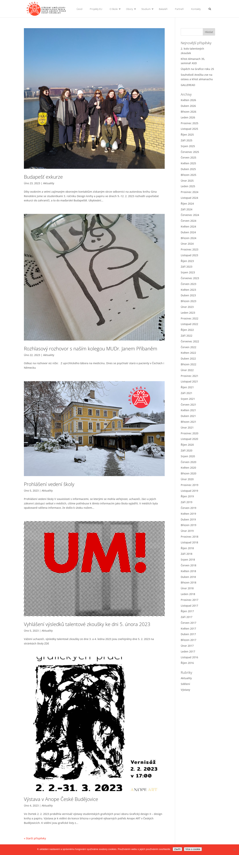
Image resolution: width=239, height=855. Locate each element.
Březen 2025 (188, 175)
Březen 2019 (188, 525)
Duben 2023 (188, 295)
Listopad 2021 (189, 381)
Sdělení (185, 684)
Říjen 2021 (187, 387)
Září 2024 (186, 209)
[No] (234, 850)
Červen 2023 (188, 284)
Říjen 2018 (187, 548)
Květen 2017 (188, 628)
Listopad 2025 (189, 129)
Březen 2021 (188, 421)
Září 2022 (186, 335)
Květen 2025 (188, 163)
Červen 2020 (188, 462)
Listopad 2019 (189, 490)
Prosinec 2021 (189, 376)
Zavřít (177, 849)
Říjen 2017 (187, 611)
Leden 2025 (188, 186)
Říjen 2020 (187, 444)
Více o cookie (192, 849)
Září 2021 (186, 393)
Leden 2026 (188, 117)
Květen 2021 (188, 410)
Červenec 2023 (190, 278)
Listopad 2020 (189, 439)
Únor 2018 (187, 588)
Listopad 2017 (189, 605)
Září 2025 (186, 140)
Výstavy (185, 689)
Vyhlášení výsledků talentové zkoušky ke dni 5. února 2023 (87, 624)
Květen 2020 (188, 467)
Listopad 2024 (189, 198)
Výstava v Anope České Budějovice (61, 799)
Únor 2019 (187, 531)
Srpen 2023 (188, 272)
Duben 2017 (188, 634)
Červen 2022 (188, 347)
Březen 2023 (188, 301)
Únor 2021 (187, 427)
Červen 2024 (188, 220)
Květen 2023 (188, 289)
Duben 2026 (188, 106)
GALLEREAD (188, 85)
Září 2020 (186, 450)
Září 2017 (186, 617)
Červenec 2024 (190, 215)
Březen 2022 (188, 364)
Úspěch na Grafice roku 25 (197, 69)
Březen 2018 (188, 582)
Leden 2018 (188, 594)
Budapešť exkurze (43, 176)
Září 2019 (186, 502)
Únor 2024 (187, 243)
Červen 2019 (188, 508)
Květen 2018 (188, 571)
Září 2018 (186, 554)
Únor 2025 (187, 180)
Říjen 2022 (187, 330)
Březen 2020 (188, 473)
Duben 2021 (188, 416)
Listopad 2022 (189, 324)
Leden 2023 (188, 312)
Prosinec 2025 (189, 123)
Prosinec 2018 (189, 536)
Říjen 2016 (187, 663)
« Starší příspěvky (35, 838)
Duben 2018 (188, 577)
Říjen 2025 (187, 134)
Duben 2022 (188, 358)
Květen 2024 (188, 226)
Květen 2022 (188, 352)
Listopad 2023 (189, 255)
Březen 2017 (188, 640)
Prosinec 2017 (189, 600)
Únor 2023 (187, 307)
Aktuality (48, 183)
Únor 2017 (187, 645)
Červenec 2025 (190, 152)
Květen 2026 (188, 100)
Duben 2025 (188, 169)
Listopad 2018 (189, 542)
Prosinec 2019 (189, 485)
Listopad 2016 (189, 657)
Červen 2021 (188, 404)
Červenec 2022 (190, 341)
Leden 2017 (188, 651)
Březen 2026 (188, 111)
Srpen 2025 (188, 146)
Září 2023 (186, 266)
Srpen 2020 (188, 456)
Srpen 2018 (188, 559)
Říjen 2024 (187, 203)
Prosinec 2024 (189, 192)
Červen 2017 (188, 623)
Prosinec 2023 (189, 249)
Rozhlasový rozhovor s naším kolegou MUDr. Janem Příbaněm (90, 348)
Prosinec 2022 (189, 318)
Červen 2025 (188, 157)
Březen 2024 (188, 238)
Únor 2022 (187, 370)
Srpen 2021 (188, 399)
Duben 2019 (188, 519)
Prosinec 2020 (189, 433)
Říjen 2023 (187, 261)
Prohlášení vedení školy (49, 484)
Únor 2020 (187, 479)
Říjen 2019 (187, 496)
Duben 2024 (188, 232)
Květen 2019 (188, 513)
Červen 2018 (188, 565)
